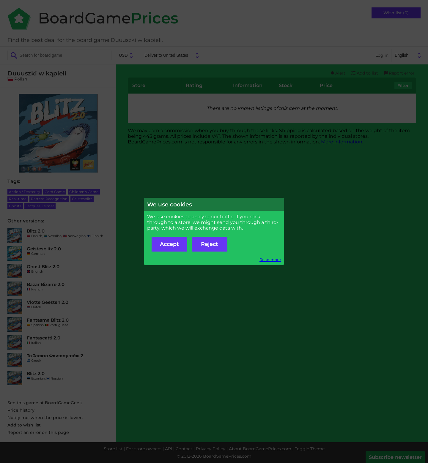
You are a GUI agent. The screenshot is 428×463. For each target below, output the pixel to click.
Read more (270, 259)
